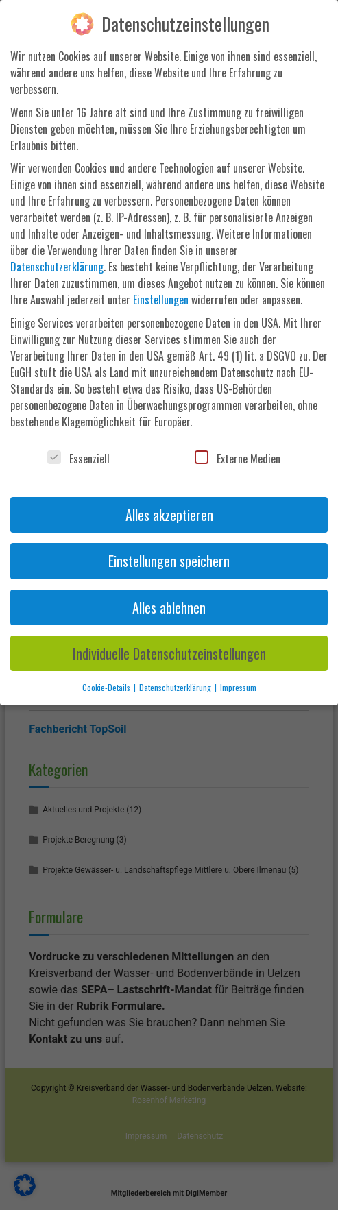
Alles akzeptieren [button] (169, 515)
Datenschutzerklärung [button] (176, 687)
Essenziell (78, 458)
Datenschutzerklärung (57, 266)
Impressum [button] (238, 687)
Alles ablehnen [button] (169, 607)
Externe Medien (237, 458)
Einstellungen (161, 299)
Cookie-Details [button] (107, 687)
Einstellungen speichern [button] (169, 560)
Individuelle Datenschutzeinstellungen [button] (169, 653)
